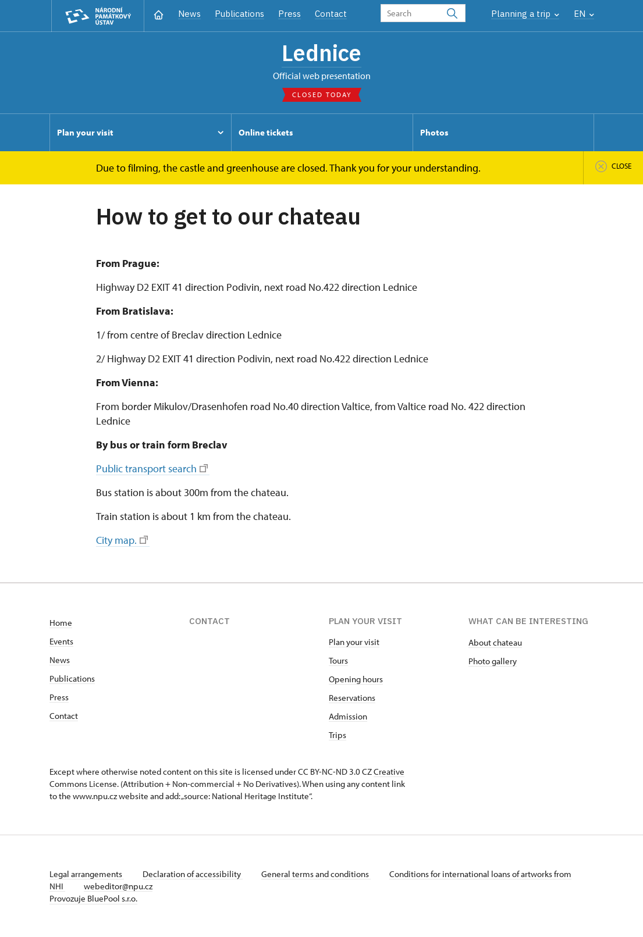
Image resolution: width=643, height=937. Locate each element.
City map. (122, 540)
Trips (337, 734)
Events (61, 641)
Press (289, 13)
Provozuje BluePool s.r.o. (93, 898)
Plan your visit (354, 641)
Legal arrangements (86, 873)
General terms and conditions (316, 873)
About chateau (495, 642)
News (189, 13)
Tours (338, 660)
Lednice (321, 52)
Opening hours (356, 679)
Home (60, 622)
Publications (239, 13)
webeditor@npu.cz (118, 886)
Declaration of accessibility (193, 873)
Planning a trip (525, 13)
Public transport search (152, 468)
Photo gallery (492, 661)
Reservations (352, 697)
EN (584, 13)
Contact (331, 13)
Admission (348, 716)
